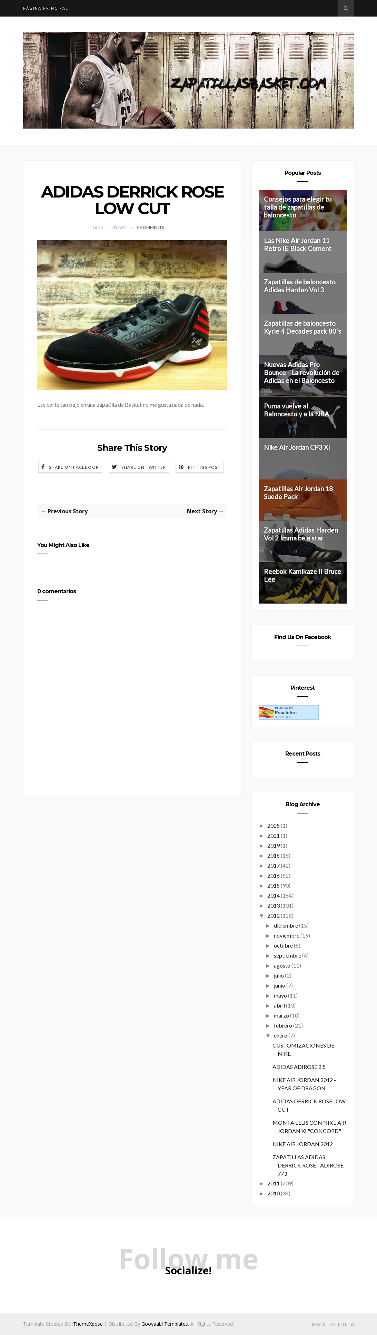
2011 (273, 1183)
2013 (273, 905)
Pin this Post (204, 467)
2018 (273, 855)
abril (279, 1005)
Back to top (333, 1324)
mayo (280, 995)
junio (279, 985)
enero (280, 1035)
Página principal (45, 8)
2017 (273, 865)
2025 (273, 825)
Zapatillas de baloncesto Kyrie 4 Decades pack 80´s (302, 327)
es (287, 712)
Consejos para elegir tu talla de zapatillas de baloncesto (297, 207)
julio (279, 975)
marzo (281, 1015)
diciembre (286, 925)
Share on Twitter (143, 467)
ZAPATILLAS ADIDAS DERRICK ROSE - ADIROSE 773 (308, 1165)
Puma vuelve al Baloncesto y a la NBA (296, 410)
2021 (273, 835)
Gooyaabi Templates (164, 1324)
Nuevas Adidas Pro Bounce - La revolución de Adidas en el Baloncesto (301, 372)
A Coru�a (283, 717)
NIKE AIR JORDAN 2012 (302, 1144)
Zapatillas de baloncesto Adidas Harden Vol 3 (300, 286)
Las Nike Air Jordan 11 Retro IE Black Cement (297, 244)
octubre (283, 945)
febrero (283, 1025)
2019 (273, 845)
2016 (273, 875)
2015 (273, 885)
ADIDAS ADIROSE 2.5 (299, 1066)
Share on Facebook (74, 467)
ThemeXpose (88, 1324)
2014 (273, 895)
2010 (273, 1193)
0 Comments (150, 227)
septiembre (287, 955)
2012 (273, 915)
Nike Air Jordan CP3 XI (297, 447)
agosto (282, 965)
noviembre (286, 935)
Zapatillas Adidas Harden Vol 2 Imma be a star (301, 534)
